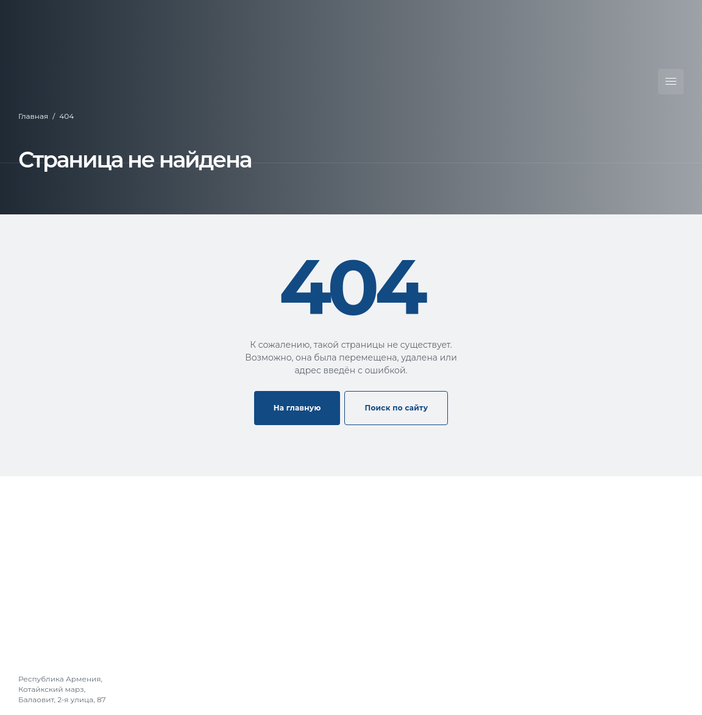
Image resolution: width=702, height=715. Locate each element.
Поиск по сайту (396, 407)
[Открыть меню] (671, 81)
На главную (297, 407)
